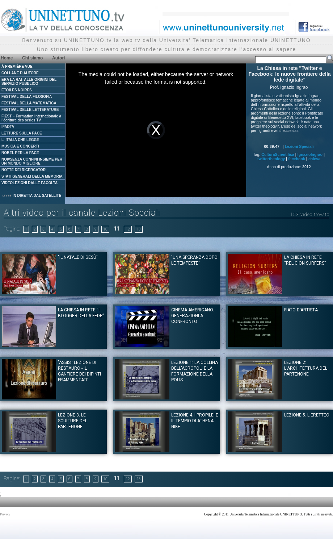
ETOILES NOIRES (16, 90)
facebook (296, 159)
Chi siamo (32, 58)
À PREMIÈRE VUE (17, 67)
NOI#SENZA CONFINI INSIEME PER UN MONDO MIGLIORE (31, 161)
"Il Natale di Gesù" (78, 257)
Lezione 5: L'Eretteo (306, 415)
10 (105, 229)
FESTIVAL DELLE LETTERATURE (30, 110)
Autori (58, 58)
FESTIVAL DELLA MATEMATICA (28, 103)
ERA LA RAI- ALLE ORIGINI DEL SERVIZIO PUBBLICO (28, 82)
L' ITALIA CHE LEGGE (20, 140)
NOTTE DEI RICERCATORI (24, 170)
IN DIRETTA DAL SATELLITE (31, 196)
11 (116, 228)
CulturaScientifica (277, 154)
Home (7, 58)
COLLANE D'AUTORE (20, 73)
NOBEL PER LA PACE (20, 153)
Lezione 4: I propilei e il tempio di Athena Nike (194, 420)
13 (138, 229)
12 (128, 229)
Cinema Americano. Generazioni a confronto (192, 315)
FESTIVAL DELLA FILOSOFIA (26, 97)
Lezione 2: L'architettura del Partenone (305, 368)
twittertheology (271, 159)
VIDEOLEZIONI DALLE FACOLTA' (30, 183)
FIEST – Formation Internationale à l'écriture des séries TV (31, 118)
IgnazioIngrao (310, 154)
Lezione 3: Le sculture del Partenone (72, 420)
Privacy (5, 514)
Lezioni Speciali (299, 146)
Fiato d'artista (301, 309)
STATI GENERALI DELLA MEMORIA (32, 176)
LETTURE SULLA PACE (21, 133)
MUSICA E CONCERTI (20, 146)
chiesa (314, 159)
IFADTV (7, 127)
